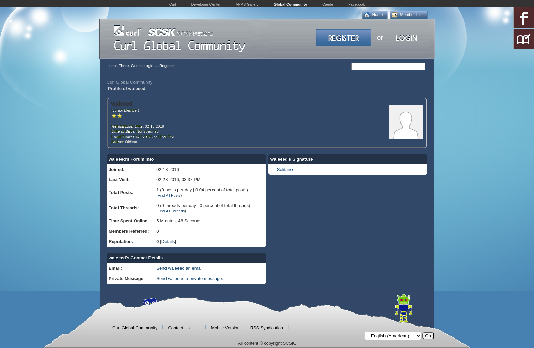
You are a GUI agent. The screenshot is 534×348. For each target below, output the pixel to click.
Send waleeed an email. (180, 268)
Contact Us (179, 327)
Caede (327, 4)
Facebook (356, 4)
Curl (172, 4)
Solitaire (285, 169)
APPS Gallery (247, 4)
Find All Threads (171, 211)
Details (168, 241)
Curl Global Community (129, 82)
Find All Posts (169, 195)
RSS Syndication (266, 327)
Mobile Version (225, 327)
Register (166, 66)
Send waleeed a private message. (189, 278)
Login (148, 66)
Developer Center (205, 4)
